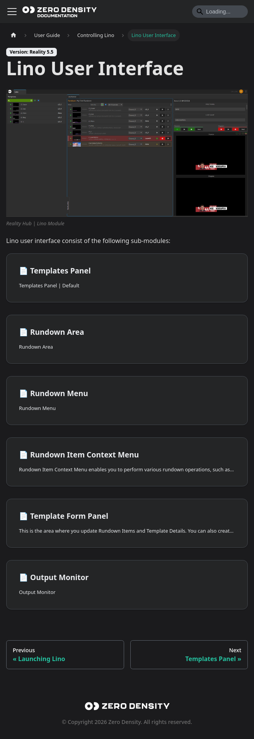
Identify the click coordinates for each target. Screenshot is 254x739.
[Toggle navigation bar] (12, 11)
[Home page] (13, 35)
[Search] (220, 11)
